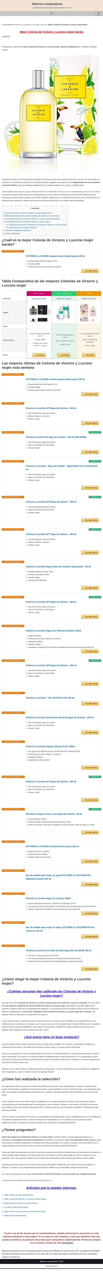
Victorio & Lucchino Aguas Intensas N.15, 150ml (50, 756)
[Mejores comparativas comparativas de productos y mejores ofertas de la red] (51, 5)
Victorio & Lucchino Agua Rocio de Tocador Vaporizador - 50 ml (58, 576)
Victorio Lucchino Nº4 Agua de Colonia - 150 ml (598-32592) (56, 446)
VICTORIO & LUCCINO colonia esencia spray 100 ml (52, 856)
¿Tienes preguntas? (12, 243)
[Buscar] (51, 13)
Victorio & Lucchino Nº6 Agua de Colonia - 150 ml (51, 511)
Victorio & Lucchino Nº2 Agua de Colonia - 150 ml (51, 611)
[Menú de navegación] (98, 13)
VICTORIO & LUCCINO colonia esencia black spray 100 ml (55, 265)
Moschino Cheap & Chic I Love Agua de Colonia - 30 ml (54, 823)
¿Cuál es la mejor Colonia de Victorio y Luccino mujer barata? (28, 221)
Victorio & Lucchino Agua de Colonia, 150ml (48, 908)
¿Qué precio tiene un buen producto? (22, 236)
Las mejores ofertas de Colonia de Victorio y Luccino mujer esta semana (33, 227)
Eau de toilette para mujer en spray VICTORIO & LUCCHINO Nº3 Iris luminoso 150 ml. (60, 938)
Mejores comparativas (23, 25)
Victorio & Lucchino (39, 308)
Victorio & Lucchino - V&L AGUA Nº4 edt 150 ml (50, 707)
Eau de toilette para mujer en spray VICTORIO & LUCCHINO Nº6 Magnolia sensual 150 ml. (58, 886)
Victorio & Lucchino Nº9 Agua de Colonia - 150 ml (51, 417)
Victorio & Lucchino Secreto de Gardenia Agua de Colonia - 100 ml (60, 727)
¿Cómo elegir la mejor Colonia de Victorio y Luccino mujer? (27, 230)
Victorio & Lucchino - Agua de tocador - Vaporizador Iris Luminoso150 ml (61, 477)
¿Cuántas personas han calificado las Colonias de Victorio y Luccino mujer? (38, 233)
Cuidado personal (39, 25)
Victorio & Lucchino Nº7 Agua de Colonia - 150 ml (51, 543)
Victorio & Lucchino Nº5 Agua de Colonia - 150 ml (51, 675)
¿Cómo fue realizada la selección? (17, 239)
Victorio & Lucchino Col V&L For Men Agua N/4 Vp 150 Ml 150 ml (59, 960)
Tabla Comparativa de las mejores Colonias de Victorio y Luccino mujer (32, 224)
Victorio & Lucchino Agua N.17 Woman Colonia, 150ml (53, 640)
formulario (67, 1266)
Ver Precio (40, 364)
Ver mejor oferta (91, 280)
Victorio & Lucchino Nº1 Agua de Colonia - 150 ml (51, 791)
